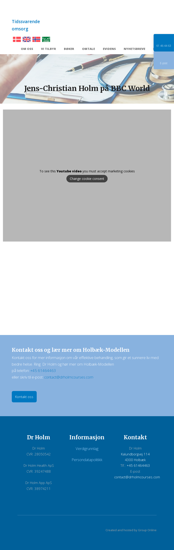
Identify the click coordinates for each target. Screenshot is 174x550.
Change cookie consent (87, 179)
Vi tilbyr (48, 49)
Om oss (27, 49)
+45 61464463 (43, 370)
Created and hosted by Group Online (131, 530)
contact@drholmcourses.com (68, 377)
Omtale (88, 49)
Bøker (69, 49)
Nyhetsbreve (134, 49)
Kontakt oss (24, 396)
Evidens (109, 49)
